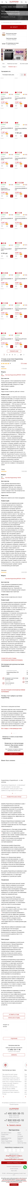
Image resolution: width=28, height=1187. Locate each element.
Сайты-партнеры (22, 1153)
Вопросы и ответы (20, 1149)
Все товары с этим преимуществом (11, 728)
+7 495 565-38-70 (14, 1124)
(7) (26, 244)
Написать (14, 1065)
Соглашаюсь (14, 1184)
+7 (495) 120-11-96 (14, 1060)
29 (21, 354)
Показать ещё (14, 351)
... (17, 354)
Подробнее (14, 1049)
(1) (12, 245)
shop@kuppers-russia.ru (14, 1166)
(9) (12, 214)
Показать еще (12, 66)
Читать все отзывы (14, 1017)
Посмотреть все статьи (14, 796)
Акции (4, 66)
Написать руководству (14, 1173)
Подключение (4, 1145)
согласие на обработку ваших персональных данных (13, 1180)
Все (3, 63)
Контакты (20, 1151)
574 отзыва (24, 363)
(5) (26, 184)
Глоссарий (20, 1146)
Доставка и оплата (6, 1143)
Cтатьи (19, 1145)
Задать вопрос (14, 754)
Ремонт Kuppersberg (6, 1151)
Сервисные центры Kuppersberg (6, 1149)
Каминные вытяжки (12, 63)
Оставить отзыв (14, 1014)
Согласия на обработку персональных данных (16, 1182)
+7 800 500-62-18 (14, 1131)
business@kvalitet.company (14, 1170)
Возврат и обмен (5, 1153)
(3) (12, 154)
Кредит (3, 1146)
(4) (12, 94)
